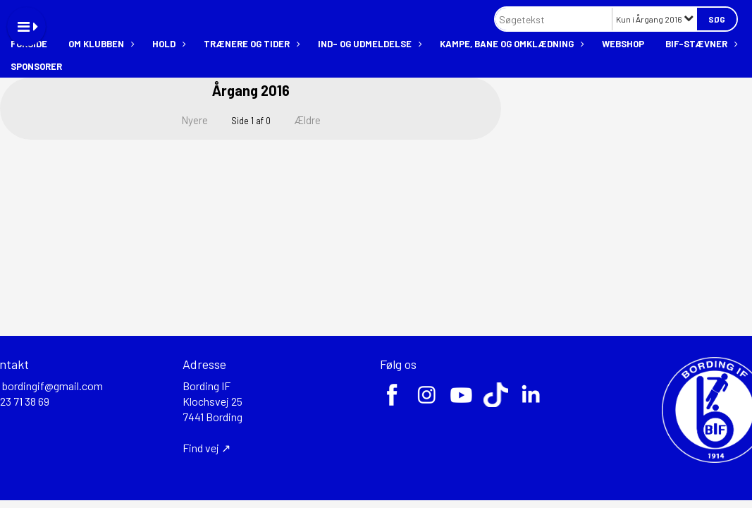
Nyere (186, 120)
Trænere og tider (250, 43)
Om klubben (99, 43)
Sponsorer (36, 66)
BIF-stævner (699, 43)
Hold (167, 43)
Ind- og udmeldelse (368, 43)
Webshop (623, 43)
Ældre (317, 120)
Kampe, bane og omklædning (510, 43)
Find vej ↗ (206, 447)
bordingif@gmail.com (52, 386)
